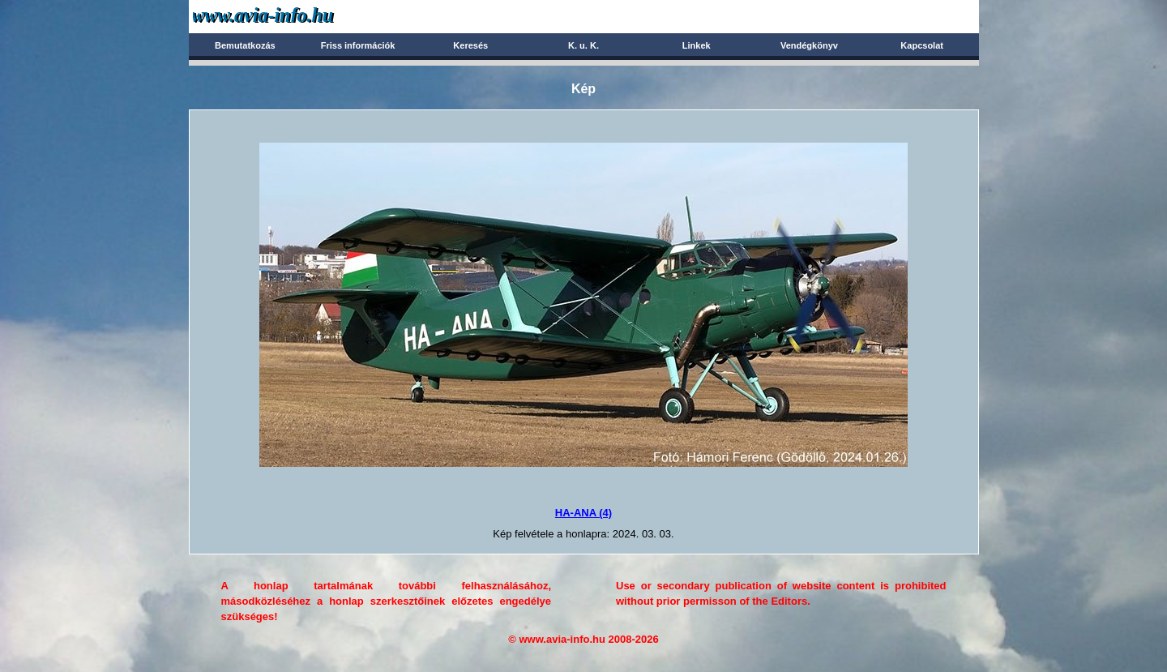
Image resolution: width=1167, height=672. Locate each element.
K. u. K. (583, 45)
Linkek (696, 45)
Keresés (470, 45)
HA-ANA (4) (583, 513)
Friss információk (358, 45)
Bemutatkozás (245, 45)
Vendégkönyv (809, 45)
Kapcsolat (921, 45)
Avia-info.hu (291, 15)
